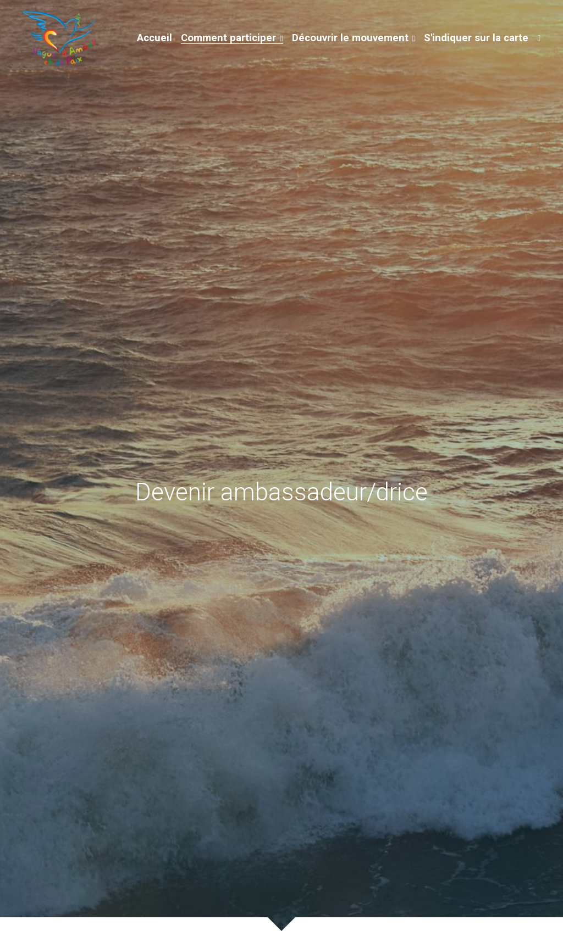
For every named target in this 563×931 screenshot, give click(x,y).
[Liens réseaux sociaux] (538, 38)
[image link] (59, 37)
